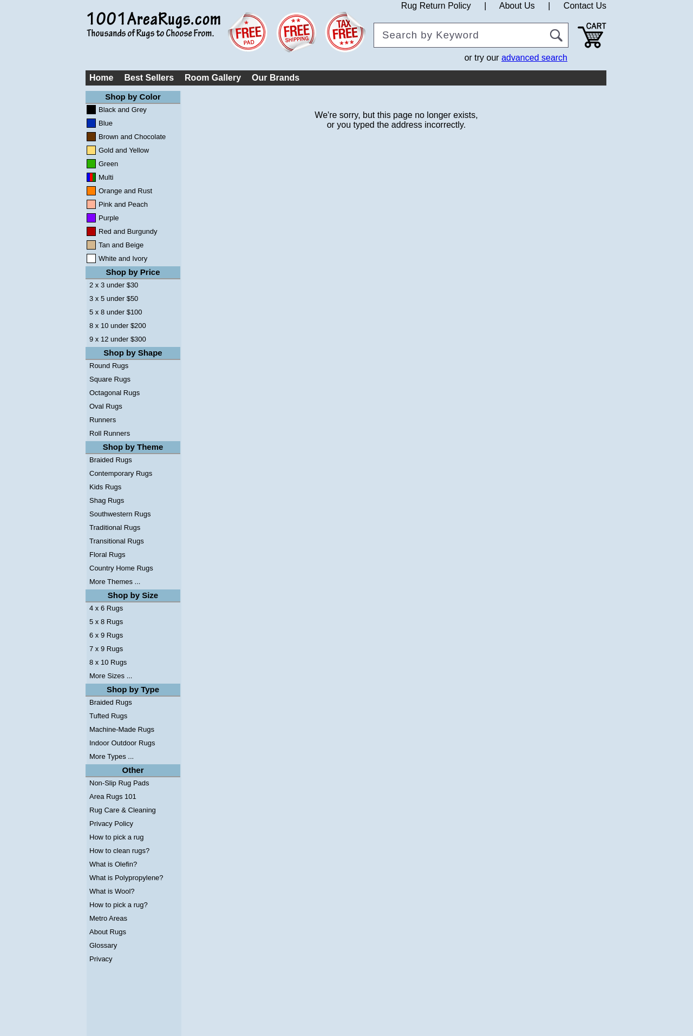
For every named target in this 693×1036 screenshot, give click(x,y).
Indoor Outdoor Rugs (122, 743)
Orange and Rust (125, 191)
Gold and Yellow (124, 150)
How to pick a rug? (118, 905)
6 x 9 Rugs (106, 635)
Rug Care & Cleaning (122, 810)
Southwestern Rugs (120, 514)
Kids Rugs (105, 487)
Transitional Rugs (116, 541)
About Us (517, 5)
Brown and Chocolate (132, 137)
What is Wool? (112, 891)
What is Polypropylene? (126, 878)
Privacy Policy (111, 823)
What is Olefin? (113, 864)
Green (108, 164)
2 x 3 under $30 (113, 285)
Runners (102, 420)
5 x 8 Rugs (106, 622)
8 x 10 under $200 (117, 326)
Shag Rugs (106, 500)
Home (101, 77)
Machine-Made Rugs (121, 729)
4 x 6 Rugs (106, 608)
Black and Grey (123, 110)
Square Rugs (109, 379)
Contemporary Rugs (120, 473)
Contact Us (585, 5)
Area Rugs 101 (112, 796)
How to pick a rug (116, 837)
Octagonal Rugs (114, 393)
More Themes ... (114, 582)
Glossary (103, 945)
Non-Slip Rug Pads (119, 783)
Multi (106, 177)
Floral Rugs (107, 554)
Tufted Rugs (108, 716)
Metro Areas (108, 918)
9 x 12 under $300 (117, 339)
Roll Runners (109, 433)
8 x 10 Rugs (108, 662)
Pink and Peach (123, 204)
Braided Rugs (110, 460)
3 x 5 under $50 (113, 298)
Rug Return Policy (436, 5)
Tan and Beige (121, 245)
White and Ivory (123, 258)
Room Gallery (213, 77)
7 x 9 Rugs (106, 649)
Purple (109, 218)
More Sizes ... (110, 676)
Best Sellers (149, 77)
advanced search (534, 57)
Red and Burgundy (128, 231)
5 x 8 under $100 (115, 312)
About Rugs (107, 932)
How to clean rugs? (119, 851)
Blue (106, 123)
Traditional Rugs (114, 527)
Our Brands (275, 77)
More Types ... (111, 756)
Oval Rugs (105, 406)
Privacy (101, 959)
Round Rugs (108, 366)
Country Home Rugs (121, 568)
